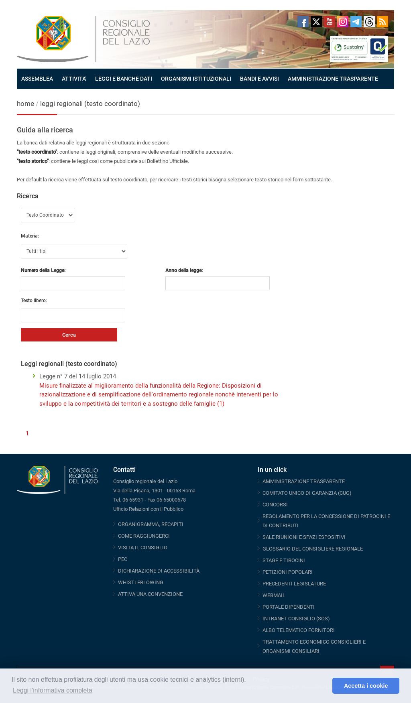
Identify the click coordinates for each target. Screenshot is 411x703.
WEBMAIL (273, 595)
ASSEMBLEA (37, 78)
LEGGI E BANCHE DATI (123, 78)
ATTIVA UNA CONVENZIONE (150, 594)
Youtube (329, 21)
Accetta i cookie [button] (366, 686)
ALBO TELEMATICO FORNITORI (298, 630)
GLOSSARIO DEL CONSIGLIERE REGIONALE (312, 549)
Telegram (356, 21)
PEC (122, 559)
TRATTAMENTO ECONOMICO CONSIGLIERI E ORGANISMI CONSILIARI (314, 646)
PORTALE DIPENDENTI (288, 607)
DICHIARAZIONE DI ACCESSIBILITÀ (158, 571)
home (25, 104)
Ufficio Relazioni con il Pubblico (148, 509)
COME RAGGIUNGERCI (144, 536)
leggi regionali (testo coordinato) (90, 104)
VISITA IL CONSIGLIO (142, 548)
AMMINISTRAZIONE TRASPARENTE (333, 78)
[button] (324, 686)
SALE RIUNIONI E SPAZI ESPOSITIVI (304, 537)
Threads (369, 21)
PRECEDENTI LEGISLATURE (294, 584)
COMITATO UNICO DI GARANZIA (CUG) (307, 493)
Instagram (342, 21)
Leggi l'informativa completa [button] (52, 690)
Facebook (303, 21)
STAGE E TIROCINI (283, 560)
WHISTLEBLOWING (140, 582)
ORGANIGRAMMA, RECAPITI (150, 524)
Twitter (316, 21)
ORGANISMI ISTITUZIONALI (196, 78)
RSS (382, 21)
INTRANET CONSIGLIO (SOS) (296, 619)
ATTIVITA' (74, 78)
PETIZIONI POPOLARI (287, 572)
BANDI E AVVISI (259, 78)
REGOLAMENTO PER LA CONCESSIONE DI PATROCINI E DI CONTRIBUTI (326, 520)
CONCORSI (275, 505)
